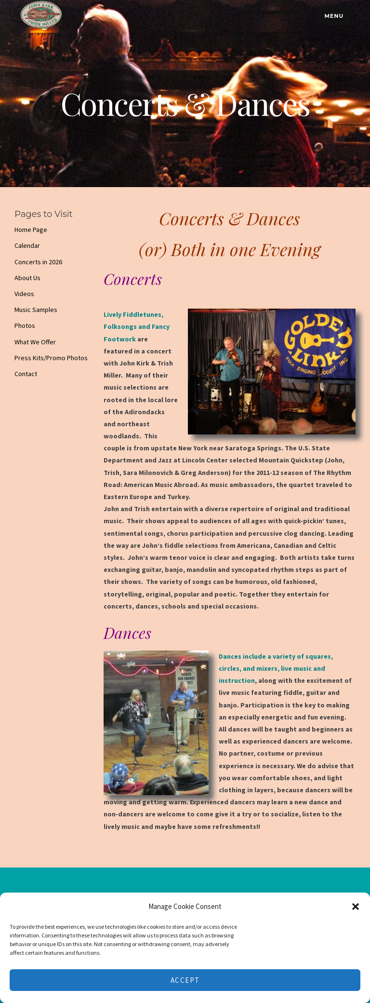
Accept (185, 980)
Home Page (30, 229)
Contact (25, 373)
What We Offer (35, 342)
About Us (27, 277)
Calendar (27, 245)
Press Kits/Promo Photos (51, 357)
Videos (24, 293)
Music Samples (35, 309)
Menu (334, 16)
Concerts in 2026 (38, 262)
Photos (24, 325)
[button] (355, 906)
